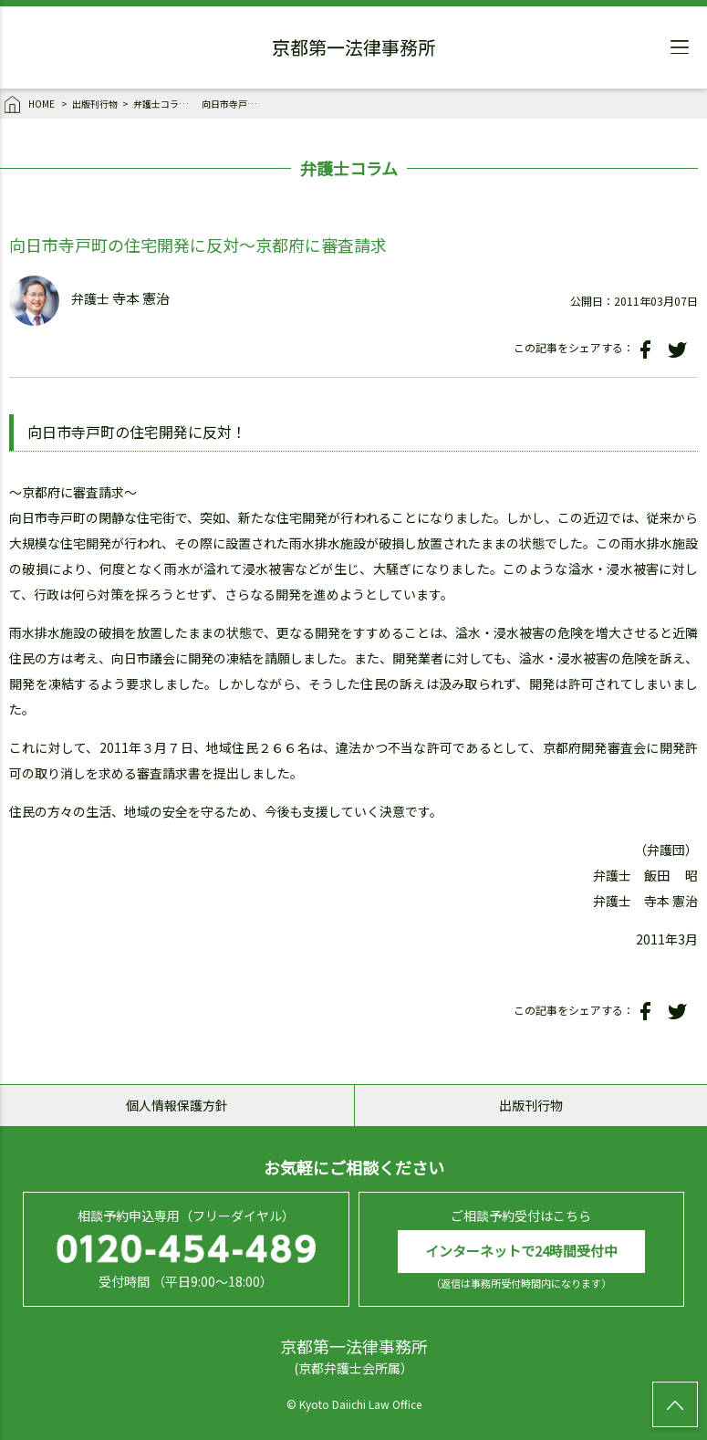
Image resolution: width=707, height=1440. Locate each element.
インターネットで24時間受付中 (521, 1250)
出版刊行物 (95, 103)
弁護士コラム (160, 103)
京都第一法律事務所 (354, 50)
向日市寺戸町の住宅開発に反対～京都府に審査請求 (233, 103)
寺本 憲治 (141, 298)
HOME (31, 105)
